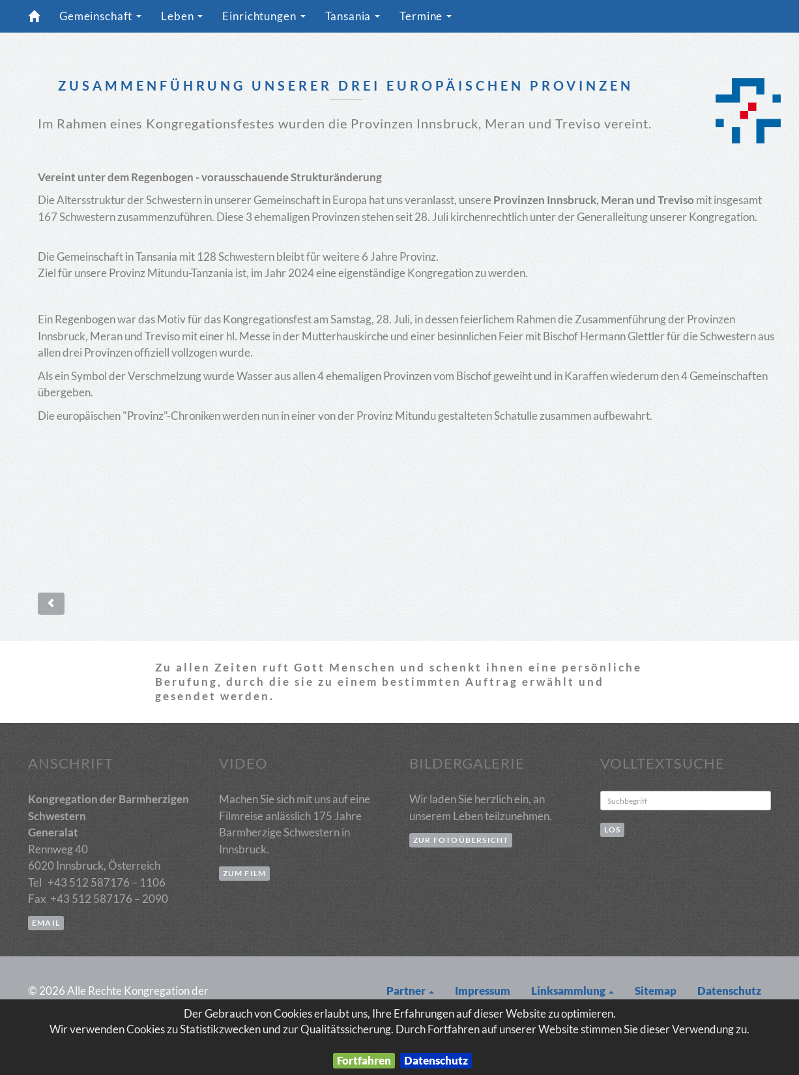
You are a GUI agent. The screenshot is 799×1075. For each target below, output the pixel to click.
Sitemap (655, 990)
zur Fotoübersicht (460, 840)
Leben (185, 20)
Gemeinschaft (104, 20)
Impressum (482, 990)
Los (612, 829)
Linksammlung (572, 990)
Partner (410, 990)
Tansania (356, 20)
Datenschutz (436, 1060)
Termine (429, 20)
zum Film (245, 873)
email (46, 923)
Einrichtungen (267, 20)
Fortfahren (364, 1060)
